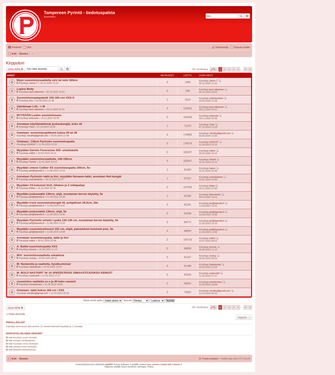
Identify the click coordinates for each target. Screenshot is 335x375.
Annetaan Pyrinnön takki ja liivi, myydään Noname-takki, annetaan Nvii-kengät (69, 176)
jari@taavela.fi (36, 170)
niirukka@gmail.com (37, 135)
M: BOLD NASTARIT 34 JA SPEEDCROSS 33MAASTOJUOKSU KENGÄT (65, 272)
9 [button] (245, 69)
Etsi (241, 16)
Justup (32, 258)
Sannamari (214, 194)
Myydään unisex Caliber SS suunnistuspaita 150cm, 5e (53, 167)
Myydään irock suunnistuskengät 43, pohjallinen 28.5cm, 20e (57, 202)
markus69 (34, 275)
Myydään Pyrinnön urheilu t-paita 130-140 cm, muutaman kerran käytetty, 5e (67, 220)
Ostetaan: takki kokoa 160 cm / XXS (40, 290)
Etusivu (23, 358)
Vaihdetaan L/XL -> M (31, 106)
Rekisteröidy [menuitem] (222, 47)
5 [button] (238, 69)
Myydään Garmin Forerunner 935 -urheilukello (47, 150)
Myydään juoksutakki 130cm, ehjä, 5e (41, 211)
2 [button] (224, 69)
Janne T (33, 83)
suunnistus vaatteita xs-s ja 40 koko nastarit (46, 281)
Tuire (31, 126)
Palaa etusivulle (17, 314)
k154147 (31, 144)
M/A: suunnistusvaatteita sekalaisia (40, 255)
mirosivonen (35, 284)
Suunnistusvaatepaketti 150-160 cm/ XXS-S (45, 97)
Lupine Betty (25, 88)
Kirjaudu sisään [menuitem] (242, 47)
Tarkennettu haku (247, 16)
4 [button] (233, 69)
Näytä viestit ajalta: (102, 300)
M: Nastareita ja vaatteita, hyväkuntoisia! (44, 264)
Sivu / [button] (213, 69)
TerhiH (32, 162)
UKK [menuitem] (28, 47)
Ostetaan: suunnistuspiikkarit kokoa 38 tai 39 (47, 132)
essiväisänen (36, 179)
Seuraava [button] (250, 69)
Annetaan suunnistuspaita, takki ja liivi (43, 237)
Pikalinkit (16, 47)
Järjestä (136, 300)
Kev (31, 100)
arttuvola (33, 118)
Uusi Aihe (14, 69)
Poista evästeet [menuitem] (210, 358)
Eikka (32, 188)
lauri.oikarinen (36, 91)
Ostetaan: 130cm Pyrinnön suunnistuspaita (46, 141)
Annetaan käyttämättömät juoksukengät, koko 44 (49, 123)
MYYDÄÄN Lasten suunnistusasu (39, 115)
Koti (14, 358)
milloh (32, 153)
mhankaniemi (216, 98)
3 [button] (229, 69)
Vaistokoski (35, 267)
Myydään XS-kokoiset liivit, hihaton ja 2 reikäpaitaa (51, 185)
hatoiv (212, 168)
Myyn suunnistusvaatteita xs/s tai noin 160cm (47, 80)
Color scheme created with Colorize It (164, 364)
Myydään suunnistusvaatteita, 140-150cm (44, 159)
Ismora (32, 249)
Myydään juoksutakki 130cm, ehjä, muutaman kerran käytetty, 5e (60, 194)
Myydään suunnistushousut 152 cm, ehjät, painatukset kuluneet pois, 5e (65, 229)
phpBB (108, 364)
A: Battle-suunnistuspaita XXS (37, 246)
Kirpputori (15, 63)
